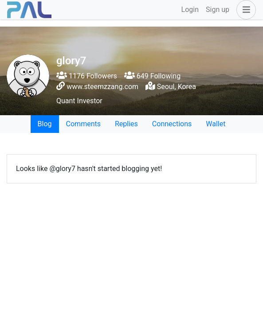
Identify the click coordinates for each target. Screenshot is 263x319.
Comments (83, 124)
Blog (45, 124)
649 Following (152, 76)
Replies (126, 124)
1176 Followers (86, 76)
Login (190, 9)
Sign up (217, 9)
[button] (244, 9)
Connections (172, 124)
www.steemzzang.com (102, 86)
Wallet (215, 124)
